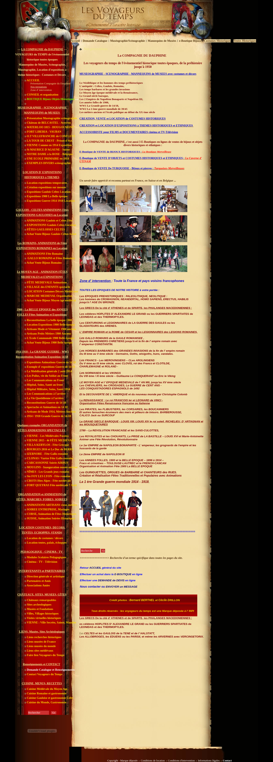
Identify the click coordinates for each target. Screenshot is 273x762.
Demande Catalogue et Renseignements (49, 669)
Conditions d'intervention (181, 760)
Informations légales (208, 760)
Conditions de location (152, 760)
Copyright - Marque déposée (122, 760)
